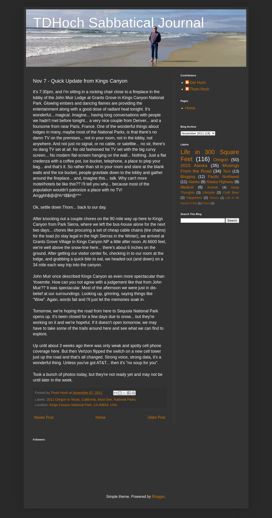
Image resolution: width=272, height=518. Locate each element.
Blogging (188, 177)
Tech (227, 171)
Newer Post (44, 417)
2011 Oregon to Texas (63, 399)
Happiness (194, 198)
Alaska (194, 182)
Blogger (158, 497)
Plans (206, 203)
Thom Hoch (199, 89)
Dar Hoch (198, 83)
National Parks (125, 399)
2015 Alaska (194, 165)
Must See (105, 399)
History (214, 198)
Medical (187, 187)
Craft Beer (231, 192)
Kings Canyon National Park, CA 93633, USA (83, 405)
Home (101, 417)
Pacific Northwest (223, 177)
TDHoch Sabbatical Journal (118, 22)
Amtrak (212, 187)
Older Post (156, 417)
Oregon (220, 159)
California (89, 399)
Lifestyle (208, 192)
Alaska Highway (220, 182)
